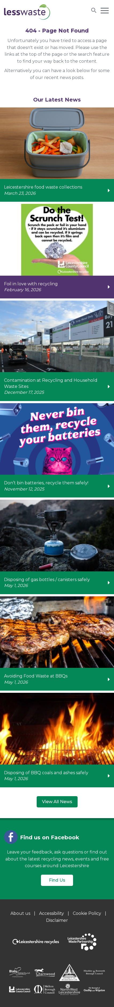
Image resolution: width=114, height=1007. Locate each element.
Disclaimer (57, 920)
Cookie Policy (87, 913)
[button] (104, 10)
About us (20, 913)
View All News (57, 801)
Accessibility (51, 913)
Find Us (57, 880)
